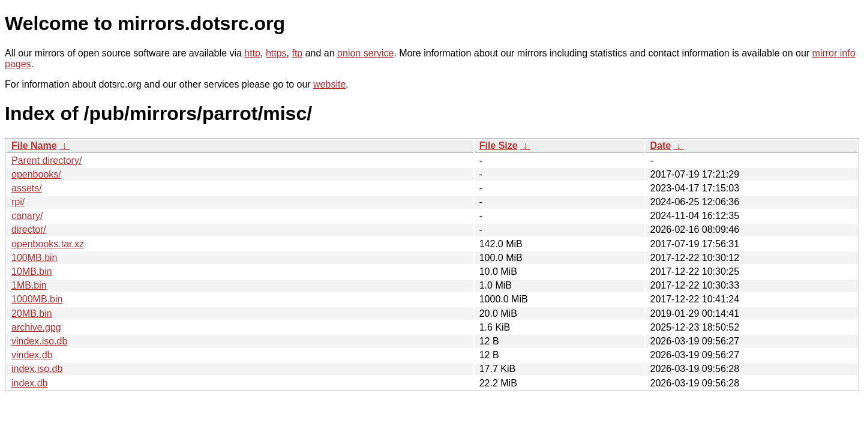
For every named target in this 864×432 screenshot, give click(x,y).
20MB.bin (31, 313)
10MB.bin (31, 271)
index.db (29, 383)
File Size (498, 145)
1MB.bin (29, 285)
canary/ (27, 216)
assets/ (26, 188)
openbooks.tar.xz (47, 244)
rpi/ (18, 202)
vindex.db (32, 355)
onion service (365, 53)
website (329, 84)
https (276, 53)
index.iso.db (36, 369)
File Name (34, 145)
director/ (28, 229)
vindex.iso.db (39, 341)
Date (660, 145)
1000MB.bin (36, 299)
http (252, 53)
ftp (297, 53)
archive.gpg (36, 327)
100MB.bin (34, 258)
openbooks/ (36, 174)
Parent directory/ (46, 160)
